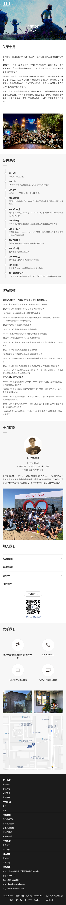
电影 (4, 806)
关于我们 (7, 780)
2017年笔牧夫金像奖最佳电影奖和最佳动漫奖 (21, 313)
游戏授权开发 (8, 819)
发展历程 (6, 789)
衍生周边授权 (8, 828)
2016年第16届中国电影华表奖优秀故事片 (20, 329)
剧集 (4, 810)
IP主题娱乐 (7, 836)
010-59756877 (14, 880)
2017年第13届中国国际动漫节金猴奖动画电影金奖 (23, 309)
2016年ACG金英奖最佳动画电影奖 (17, 325)
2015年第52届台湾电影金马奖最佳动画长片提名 (23, 354)
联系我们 (7, 867)
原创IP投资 (7, 832)
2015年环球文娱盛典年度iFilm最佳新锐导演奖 (22, 338)
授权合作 (7, 815)
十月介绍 (6, 784)
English (37, 900)
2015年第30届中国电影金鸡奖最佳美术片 (20, 350)
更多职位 (33, 594)
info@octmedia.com (16, 884)
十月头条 (7, 841)
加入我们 (7, 854)
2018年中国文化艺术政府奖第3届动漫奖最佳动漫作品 (25, 304)
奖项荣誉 (6, 793)
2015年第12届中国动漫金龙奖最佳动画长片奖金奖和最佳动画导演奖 (31, 366)
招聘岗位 (6, 858)
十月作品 (7, 802)
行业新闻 (6, 849)
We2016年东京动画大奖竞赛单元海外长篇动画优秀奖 (25, 334)
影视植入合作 (8, 823)
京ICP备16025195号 (34, 896)
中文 (30, 900)
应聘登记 (6, 863)
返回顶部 (51, 900)
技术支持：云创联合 (54, 896)
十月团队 (6, 797)
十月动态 (6, 845)
